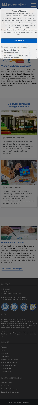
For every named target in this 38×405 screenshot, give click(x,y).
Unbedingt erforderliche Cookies (16, 47)
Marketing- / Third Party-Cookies (16, 55)
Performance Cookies (12, 53)
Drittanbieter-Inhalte (11, 58)
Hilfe (19, 35)
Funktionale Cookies (11, 50)
